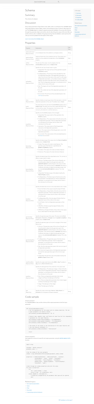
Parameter (29, 391)
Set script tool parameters (33, 385)
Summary (78, 13)
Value (28, 387)
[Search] (58, 1)
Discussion (78, 15)
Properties (78, 17)
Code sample (79, 19)
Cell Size (40, 95)
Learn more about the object (34, 38)
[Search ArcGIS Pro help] (45, 2)
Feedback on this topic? (66, 401)
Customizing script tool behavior (34, 393)
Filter (28, 389)
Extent (41, 136)
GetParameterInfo (65, 339)
